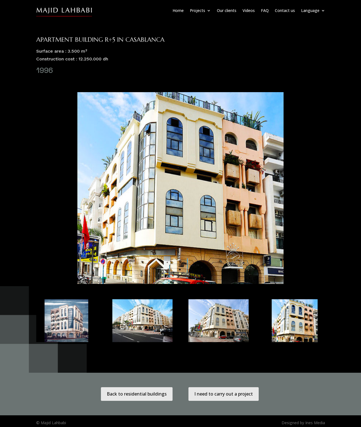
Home (178, 10)
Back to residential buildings (137, 394)
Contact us (285, 10)
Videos (249, 10)
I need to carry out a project (223, 394)
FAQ (265, 10)
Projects (197, 10)
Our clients (226, 10)
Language (310, 10)
